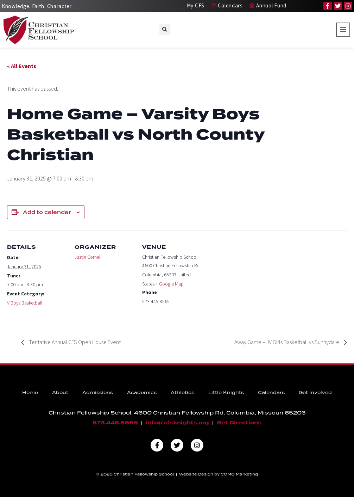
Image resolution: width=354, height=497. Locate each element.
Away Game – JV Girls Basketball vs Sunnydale (287, 341)
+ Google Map (170, 284)
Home (30, 392)
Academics (142, 392)
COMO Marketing (239, 474)
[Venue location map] (247, 279)
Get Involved (315, 392)
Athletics (182, 392)
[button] (164, 29)
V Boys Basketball (24, 303)
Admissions (97, 392)
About (60, 392)
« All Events (21, 65)
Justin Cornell (88, 257)
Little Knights (226, 392)
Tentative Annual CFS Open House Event (74, 341)
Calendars (271, 392)
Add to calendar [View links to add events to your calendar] (47, 212)
